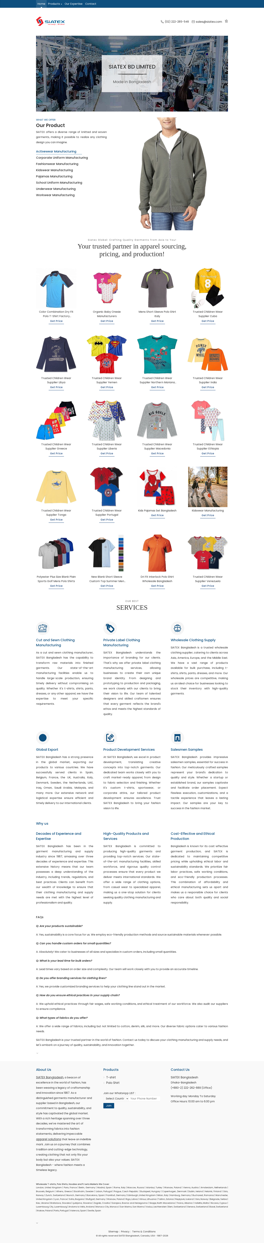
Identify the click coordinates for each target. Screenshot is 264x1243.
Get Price (56, 321)
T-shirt (111, 1077)
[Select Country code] (116, 1098)
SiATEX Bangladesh (49, 1077)
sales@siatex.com (207, 21)
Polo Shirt (113, 1083)
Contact (90, 4)
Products (54, 4)
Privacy (125, 1231)
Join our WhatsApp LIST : (119, 1093)
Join (108, 1106)
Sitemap (113, 1231)
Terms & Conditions (144, 1231)
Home (41, 4)
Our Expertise (73, 4)
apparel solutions (48, 1139)
